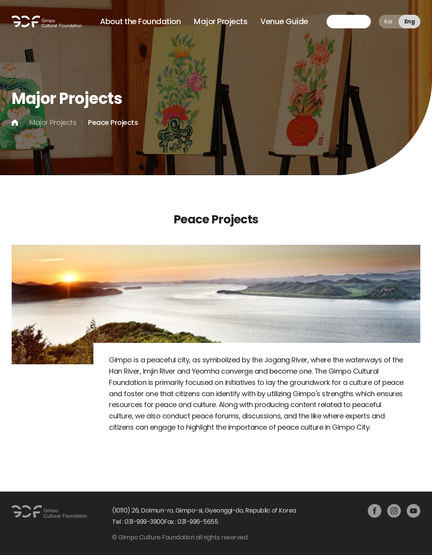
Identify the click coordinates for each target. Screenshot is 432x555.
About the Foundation (140, 21)
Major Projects (220, 21)
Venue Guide (284, 21)
